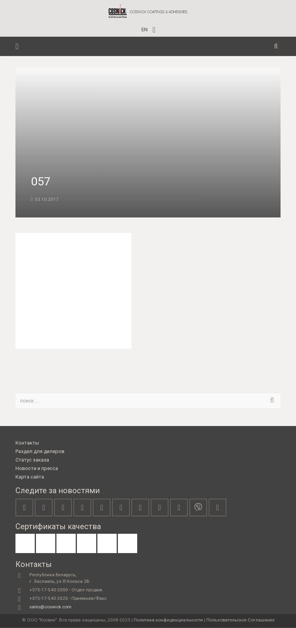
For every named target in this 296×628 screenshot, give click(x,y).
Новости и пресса (36, 469)
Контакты (27, 443)
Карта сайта (29, 477)
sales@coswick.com (50, 607)
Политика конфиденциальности (168, 620)
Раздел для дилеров (40, 452)
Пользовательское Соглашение (240, 620)
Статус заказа (32, 460)
